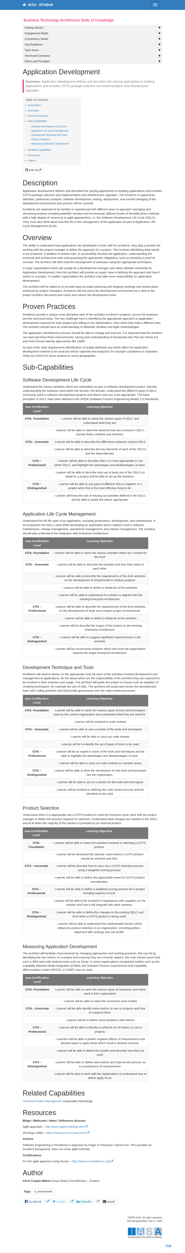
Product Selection (40, 139)
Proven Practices (38, 115)
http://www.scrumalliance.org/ (91, 1161)
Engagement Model (92, 33)
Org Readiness (92, 44)
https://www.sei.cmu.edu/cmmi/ (66, 1132)
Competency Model (92, 39)
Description (34, 105)
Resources (34, 155)
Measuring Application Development (50, 143)
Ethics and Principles (92, 61)
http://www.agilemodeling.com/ (65, 1126)
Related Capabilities (39, 149)
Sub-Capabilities (37, 121)
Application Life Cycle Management (49, 130)
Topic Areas (92, 50)
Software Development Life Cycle (48, 126)
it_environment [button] (43, 1191)
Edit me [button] (31, 170)
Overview (33, 110)
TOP (168, 1246)
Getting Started (92, 28)
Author (32, 160)
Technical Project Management (42, 1101)
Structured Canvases (92, 56)
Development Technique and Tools (49, 135)
